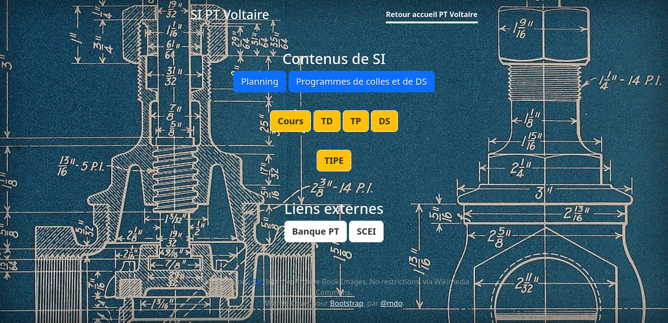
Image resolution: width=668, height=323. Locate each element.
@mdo (391, 303)
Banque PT (315, 231)
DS (384, 121)
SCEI (366, 231)
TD (327, 121)
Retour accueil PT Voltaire (431, 14)
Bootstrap (346, 303)
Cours (290, 121)
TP (355, 121)
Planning (259, 81)
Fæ (257, 282)
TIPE (334, 160)
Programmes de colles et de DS (361, 81)
